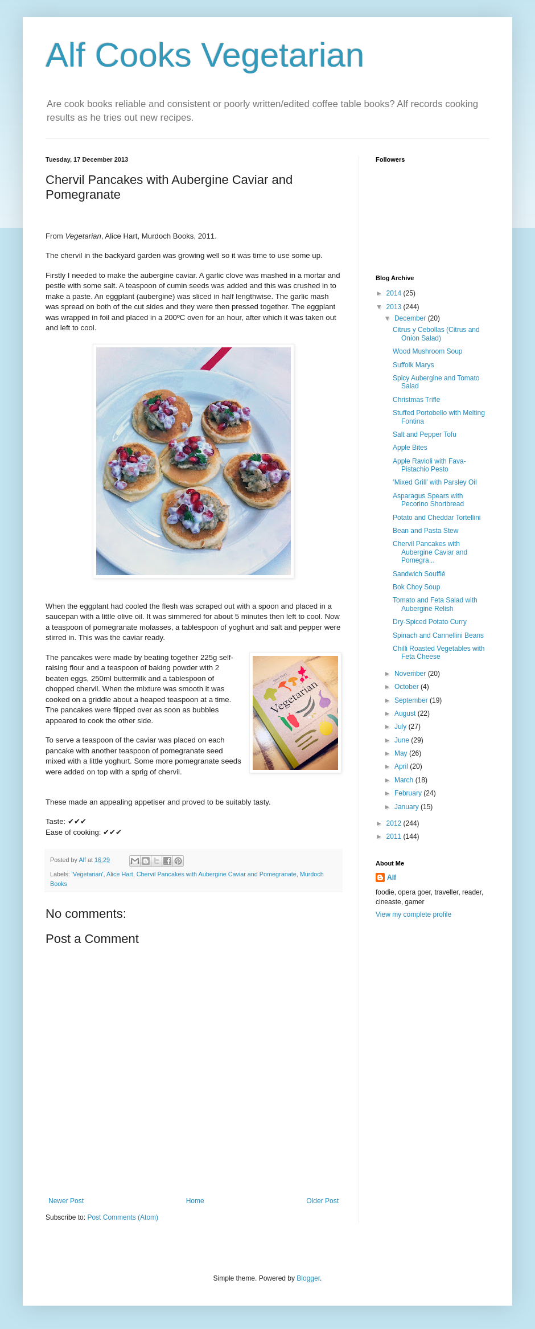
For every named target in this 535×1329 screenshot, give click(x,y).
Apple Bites (410, 448)
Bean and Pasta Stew (425, 531)
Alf (391, 877)
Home (195, 1201)
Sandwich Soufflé (419, 574)
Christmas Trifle (416, 400)
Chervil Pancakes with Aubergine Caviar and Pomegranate (217, 874)
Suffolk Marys (413, 365)
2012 (395, 823)
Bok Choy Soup (416, 587)
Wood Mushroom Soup (428, 351)
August (406, 713)
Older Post (322, 1201)
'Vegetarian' (88, 874)
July (401, 727)
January (407, 807)
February (408, 793)
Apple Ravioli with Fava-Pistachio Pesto (429, 465)
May (401, 753)
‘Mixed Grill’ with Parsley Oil (435, 482)
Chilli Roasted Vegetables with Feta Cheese (438, 653)
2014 (395, 293)
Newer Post (66, 1201)
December (411, 318)
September (412, 700)
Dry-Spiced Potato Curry (430, 622)
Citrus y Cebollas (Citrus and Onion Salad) (436, 334)
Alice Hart (119, 874)
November (411, 674)
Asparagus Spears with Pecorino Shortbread (428, 500)
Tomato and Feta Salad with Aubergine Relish (435, 604)
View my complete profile (413, 914)
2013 (395, 307)
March (404, 780)
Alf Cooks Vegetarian (205, 55)
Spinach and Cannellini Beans (438, 635)
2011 (395, 836)
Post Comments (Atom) (122, 1217)
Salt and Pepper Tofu (424, 434)
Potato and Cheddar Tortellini (437, 518)
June (402, 740)
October (407, 687)
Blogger (308, 1278)
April (402, 766)
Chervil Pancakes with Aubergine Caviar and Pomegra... (430, 552)
